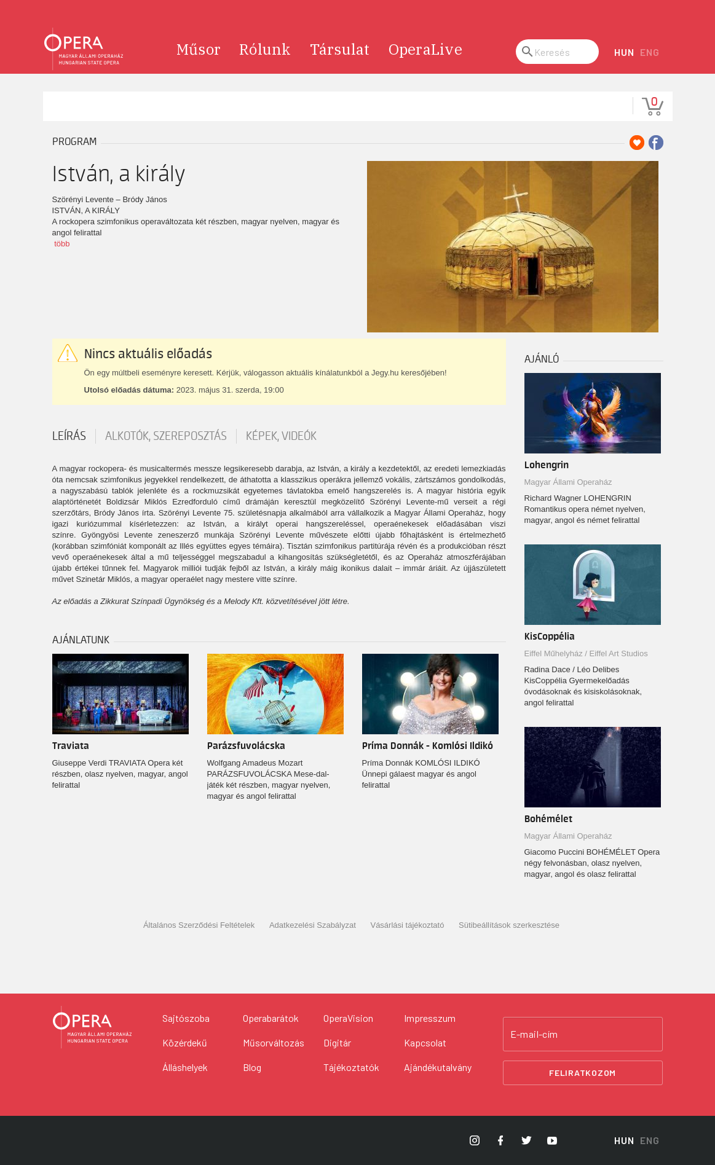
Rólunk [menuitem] (265, 49)
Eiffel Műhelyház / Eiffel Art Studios (586, 653)
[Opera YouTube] (552, 1140)
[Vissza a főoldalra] (92, 1027)
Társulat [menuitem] (340, 49)
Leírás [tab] (69, 436)
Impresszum (430, 1018)
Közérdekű (184, 1042)
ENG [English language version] (649, 52)
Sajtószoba (186, 1018)
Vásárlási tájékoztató (407, 925)
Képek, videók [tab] (281, 436)
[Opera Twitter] (526, 1140)
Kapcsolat (425, 1042)
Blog (252, 1067)
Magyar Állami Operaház (568, 482)
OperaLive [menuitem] (425, 49)
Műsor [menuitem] (198, 49)
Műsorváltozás (273, 1042)
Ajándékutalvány (438, 1067)
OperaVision (348, 1018)
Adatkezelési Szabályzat (312, 925)
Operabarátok (271, 1018)
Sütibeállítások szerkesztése (509, 925)
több (61, 243)
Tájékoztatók (351, 1067)
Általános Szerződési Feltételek (199, 925)
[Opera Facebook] (500, 1140)
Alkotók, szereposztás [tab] (166, 436)
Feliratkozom (582, 1072)
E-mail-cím (534, 1034)
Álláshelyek (185, 1067)
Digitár (337, 1042)
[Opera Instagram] (474, 1140)
